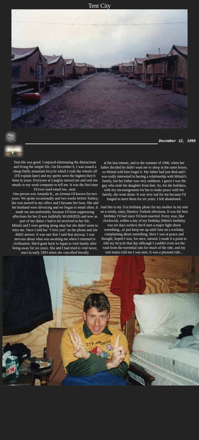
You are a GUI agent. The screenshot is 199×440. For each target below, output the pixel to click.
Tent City (99, 5)
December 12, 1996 (177, 141)
